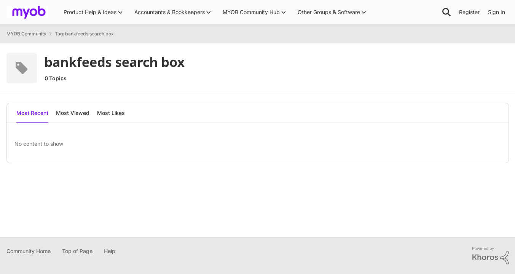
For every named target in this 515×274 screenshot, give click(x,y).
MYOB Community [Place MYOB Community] (26, 34)
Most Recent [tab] (32, 113)
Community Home (28, 251)
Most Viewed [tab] (72, 113)
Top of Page (77, 251)
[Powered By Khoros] (490, 255)
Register (469, 12)
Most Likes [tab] (111, 113)
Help (109, 251)
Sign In (496, 12)
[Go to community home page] (27, 12)
